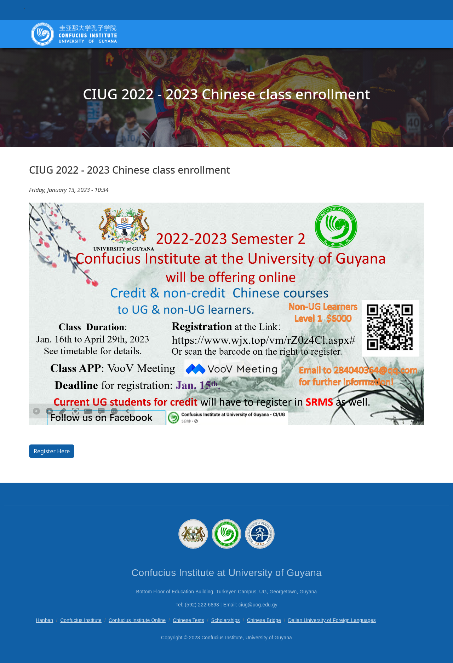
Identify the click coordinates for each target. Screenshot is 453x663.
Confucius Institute (81, 620)
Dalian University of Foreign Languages (332, 620)
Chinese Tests (188, 620)
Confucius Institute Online (137, 620)
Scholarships (225, 620)
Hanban (44, 620)
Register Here (52, 451)
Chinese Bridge (264, 620)
